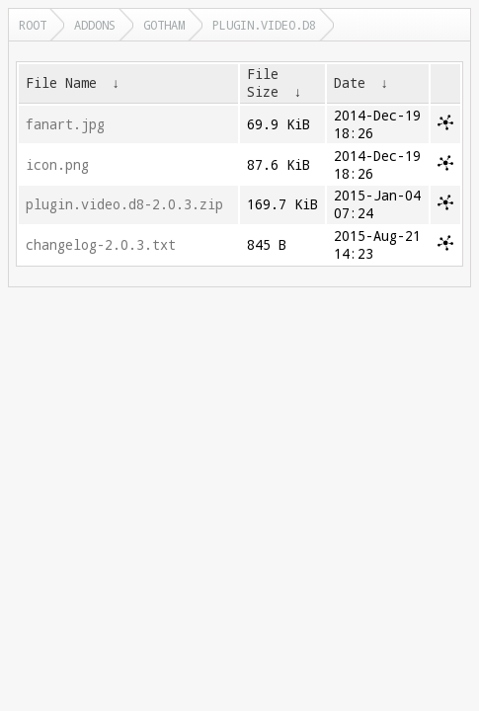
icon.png (57, 165)
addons (95, 25)
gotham (164, 25)
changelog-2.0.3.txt (101, 245)
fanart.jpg (65, 124)
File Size (263, 83)
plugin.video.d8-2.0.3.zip (124, 204)
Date (349, 83)
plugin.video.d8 (264, 25)
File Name (61, 83)
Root (32, 25)
